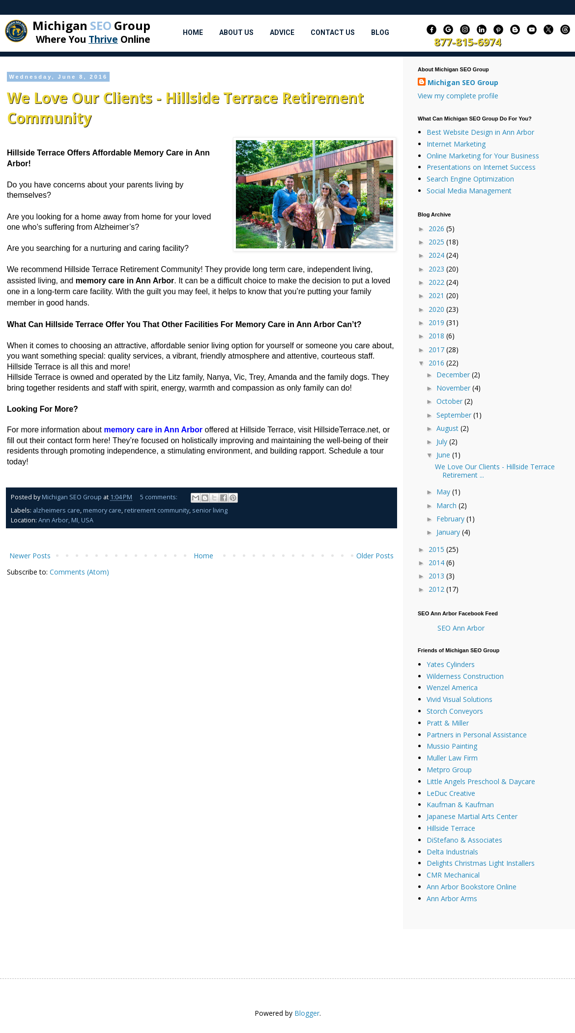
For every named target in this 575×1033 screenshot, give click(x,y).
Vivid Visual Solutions (459, 699)
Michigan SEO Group (463, 82)
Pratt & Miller (448, 723)
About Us (236, 32)
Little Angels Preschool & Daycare (481, 781)
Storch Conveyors (455, 711)
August (448, 428)
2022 (437, 282)
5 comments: (159, 497)
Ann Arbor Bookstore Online (472, 886)
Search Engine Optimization (470, 178)
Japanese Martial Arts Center (472, 816)
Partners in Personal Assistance (477, 734)
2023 (437, 268)
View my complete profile (458, 95)
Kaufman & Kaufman (460, 804)
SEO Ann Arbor (461, 628)
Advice (282, 32)
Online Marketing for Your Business (483, 155)
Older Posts (375, 555)
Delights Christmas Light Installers (481, 863)
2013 (437, 575)
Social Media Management (469, 190)
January (449, 532)
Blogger (306, 1013)
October (450, 401)
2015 (437, 549)
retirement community (156, 510)
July (442, 441)
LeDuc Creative (451, 793)
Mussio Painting (452, 746)
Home (193, 32)
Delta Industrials (452, 851)
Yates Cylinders (451, 664)
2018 (437, 335)
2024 (437, 255)
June (444, 454)
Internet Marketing (456, 144)
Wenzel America (452, 687)
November (454, 388)
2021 (437, 295)
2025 (437, 241)
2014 (437, 562)
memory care (102, 510)
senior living (210, 510)
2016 (437, 362)
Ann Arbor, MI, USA (65, 520)
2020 (437, 309)
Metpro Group (449, 769)
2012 (437, 589)
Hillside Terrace (451, 828)
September (454, 415)
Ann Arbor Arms (452, 898)
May (444, 491)
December (454, 374)
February (451, 518)
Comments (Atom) (79, 572)
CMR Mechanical (453, 875)
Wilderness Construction (465, 676)
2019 (437, 322)
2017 (437, 349)
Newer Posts (30, 555)
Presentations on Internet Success (481, 167)
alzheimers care (56, 510)
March (447, 505)
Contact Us (333, 32)
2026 (437, 228)
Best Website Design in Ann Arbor (480, 132)
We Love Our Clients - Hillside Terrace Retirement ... (495, 471)
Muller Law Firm (452, 757)
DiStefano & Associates (464, 840)
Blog (380, 32)
